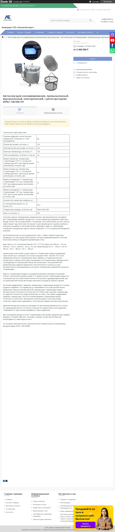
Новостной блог (39, 501)
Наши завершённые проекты (71, 511)
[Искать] (90, 20)
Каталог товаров (24, 32)
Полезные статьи (39, 504)
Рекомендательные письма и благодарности (71, 507)
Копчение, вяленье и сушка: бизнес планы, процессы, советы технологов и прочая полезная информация (71, 517)
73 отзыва (95, 2)
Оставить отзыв (107, 21)
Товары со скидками (68, 499)
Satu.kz (68, 528)
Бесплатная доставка (84, 69)
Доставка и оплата (85, 32)
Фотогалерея (65, 503)
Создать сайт (17, 1)
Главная (10, 32)
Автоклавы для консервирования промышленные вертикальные (33, 37)
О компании (39, 32)
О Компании (10, 509)
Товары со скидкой (55, 32)
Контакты (70, 32)
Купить (93, 59)
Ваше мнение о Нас (40, 511)
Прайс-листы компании (41, 508)
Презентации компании (42, 519)
